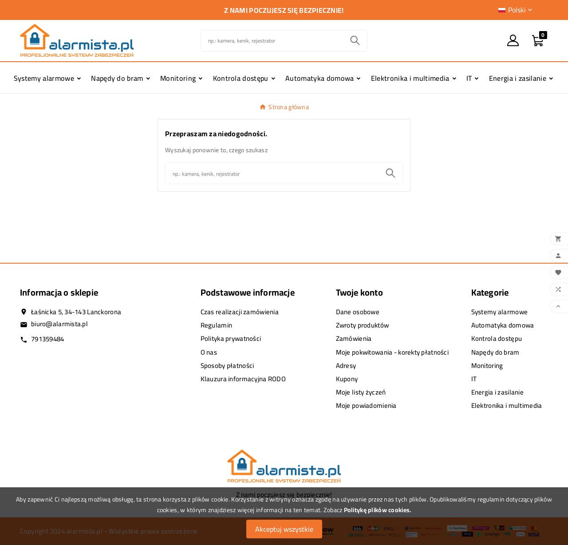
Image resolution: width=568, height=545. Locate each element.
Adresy (346, 365)
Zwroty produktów (362, 325)
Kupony (347, 378)
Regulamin (217, 325)
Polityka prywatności (231, 338)
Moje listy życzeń (361, 392)
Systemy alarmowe (499, 311)
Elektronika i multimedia (506, 405)
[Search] (355, 40)
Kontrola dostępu (496, 338)
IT (474, 378)
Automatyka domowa (502, 325)
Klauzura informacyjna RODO (243, 378)
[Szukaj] (272, 40)
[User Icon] (513, 40)
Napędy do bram (495, 352)
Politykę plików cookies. (377, 510)
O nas (209, 352)
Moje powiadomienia (366, 405)
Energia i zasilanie (497, 392)
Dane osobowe (357, 311)
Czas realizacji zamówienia (240, 311)
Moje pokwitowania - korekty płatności (392, 352)
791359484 (47, 338)
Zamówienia (354, 338)
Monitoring (487, 365)
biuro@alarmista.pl (59, 323)
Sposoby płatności (227, 365)
